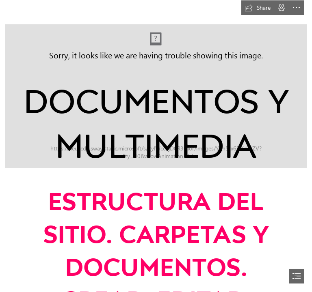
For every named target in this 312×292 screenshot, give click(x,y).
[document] (156, 146)
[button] (257, 7)
